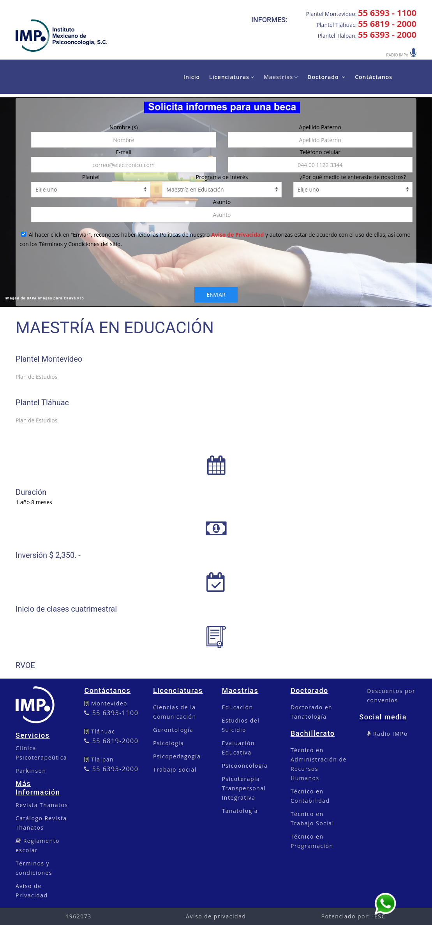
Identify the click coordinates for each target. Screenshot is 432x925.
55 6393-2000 (111, 769)
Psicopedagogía (177, 756)
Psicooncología (245, 765)
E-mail (123, 152)
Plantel (91, 177)
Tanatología (240, 810)
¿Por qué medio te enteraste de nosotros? (353, 177)
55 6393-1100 (111, 713)
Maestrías (281, 77)
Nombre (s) (123, 127)
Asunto (222, 202)
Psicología (168, 743)
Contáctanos (373, 77)
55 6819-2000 (111, 741)
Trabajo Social (175, 769)
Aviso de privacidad (216, 916)
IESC (379, 916)
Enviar (215, 294)
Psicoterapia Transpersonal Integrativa (244, 788)
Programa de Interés (222, 177)
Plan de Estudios (36, 376)
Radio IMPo (389, 733)
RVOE (25, 665)
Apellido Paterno (320, 127)
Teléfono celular (320, 152)
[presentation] (216, 272)
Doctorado (326, 77)
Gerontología (173, 729)
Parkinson (31, 770)
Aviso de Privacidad (237, 234)
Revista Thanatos (42, 805)
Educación (237, 707)
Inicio (191, 77)
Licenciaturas (231, 77)
